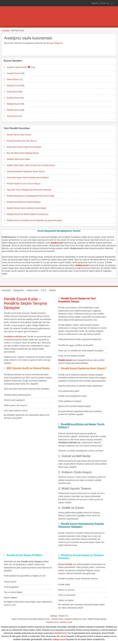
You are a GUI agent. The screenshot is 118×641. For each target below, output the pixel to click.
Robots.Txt (63, 616)
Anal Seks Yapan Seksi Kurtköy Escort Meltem (28, 177)
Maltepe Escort (13, 104)
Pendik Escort (13, 110)
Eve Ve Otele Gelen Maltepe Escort (23, 153)
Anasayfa (5, 30)
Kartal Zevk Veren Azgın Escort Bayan (24, 147)
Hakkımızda (32, 290)
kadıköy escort (66, 622)
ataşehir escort (52, 622)
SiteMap (53, 616)
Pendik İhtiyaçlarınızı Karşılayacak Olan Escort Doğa (30, 196)
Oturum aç (105, 3)
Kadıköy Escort (13, 85)
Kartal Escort (12, 91)
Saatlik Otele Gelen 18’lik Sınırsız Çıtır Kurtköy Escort (31, 165)
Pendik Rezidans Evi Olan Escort (22, 141)
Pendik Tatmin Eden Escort (19, 135)
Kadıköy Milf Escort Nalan (18, 159)
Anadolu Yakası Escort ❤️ (18, 67)
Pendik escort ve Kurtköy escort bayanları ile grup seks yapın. (34, 220)
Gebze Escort (13, 79)
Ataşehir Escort (14, 73)
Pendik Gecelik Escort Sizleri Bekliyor (24, 202)
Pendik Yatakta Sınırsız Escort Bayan (23, 183)
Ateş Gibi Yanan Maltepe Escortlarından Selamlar (29, 190)
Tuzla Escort (12, 116)
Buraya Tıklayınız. (55, 43)
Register (94, 3)
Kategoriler (18, 290)
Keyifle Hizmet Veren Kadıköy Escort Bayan (26, 208)
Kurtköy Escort (13, 98)
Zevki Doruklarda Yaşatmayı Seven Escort (26, 171)
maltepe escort (59, 639)
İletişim (52, 290)
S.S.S (43, 290)
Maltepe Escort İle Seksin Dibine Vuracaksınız (27, 214)
